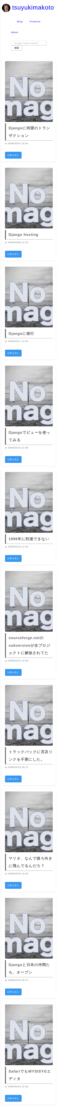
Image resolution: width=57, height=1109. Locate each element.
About (14, 32)
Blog (20, 21)
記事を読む (13, 155)
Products (35, 21)
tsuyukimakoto (28, 7)
